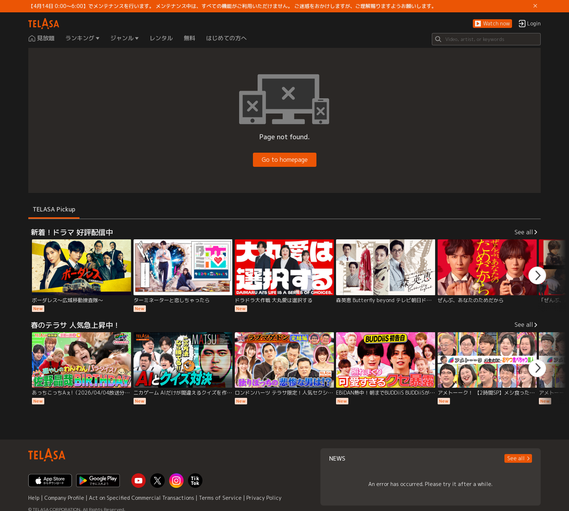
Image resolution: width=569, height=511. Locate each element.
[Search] (486, 39)
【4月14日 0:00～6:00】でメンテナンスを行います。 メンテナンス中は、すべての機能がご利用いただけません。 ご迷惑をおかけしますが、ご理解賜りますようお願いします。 (232, 6)
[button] (492, 23)
